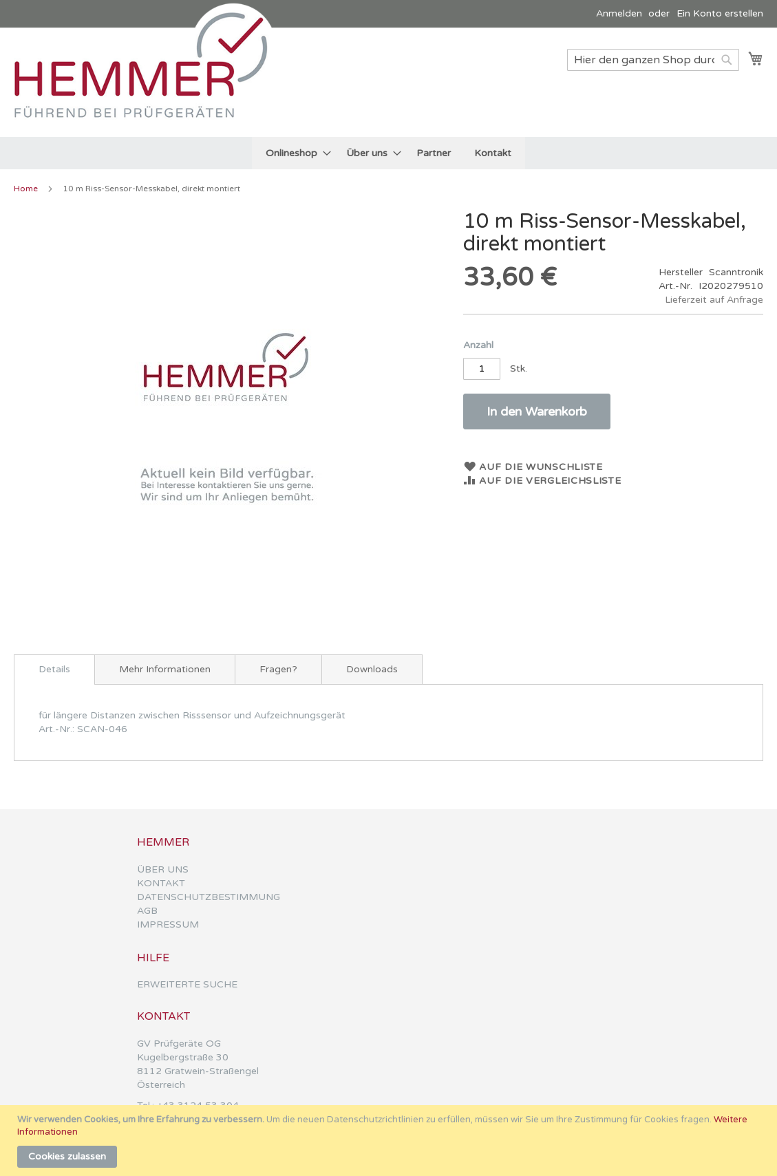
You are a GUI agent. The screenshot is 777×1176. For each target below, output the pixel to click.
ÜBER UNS (163, 869)
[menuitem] (294, 153)
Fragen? (278, 669)
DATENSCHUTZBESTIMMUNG (208, 897)
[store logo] (148, 81)
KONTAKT (161, 883)
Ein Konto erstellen (720, 13)
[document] (390, 1140)
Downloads (372, 669)
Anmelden (619, 13)
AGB (147, 911)
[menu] (388, 153)
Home (26, 188)
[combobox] (653, 60)
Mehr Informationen (165, 669)
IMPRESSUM (168, 924)
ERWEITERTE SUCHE (187, 984)
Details (54, 669)
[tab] (54, 669)
